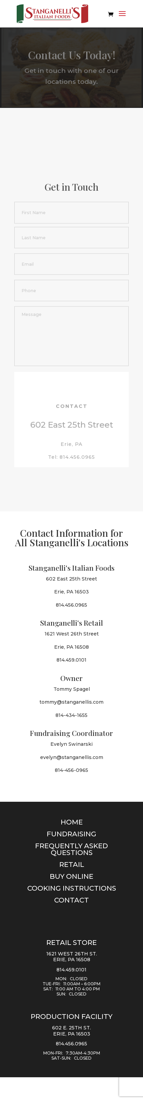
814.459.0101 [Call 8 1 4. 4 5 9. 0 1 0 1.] (71, 970)
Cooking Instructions (71, 888)
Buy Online (71, 876)
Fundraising (71, 834)
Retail (71, 864)
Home (72, 822)
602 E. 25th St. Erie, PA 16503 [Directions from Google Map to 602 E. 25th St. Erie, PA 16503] (71, 1031)
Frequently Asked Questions (71, 849)
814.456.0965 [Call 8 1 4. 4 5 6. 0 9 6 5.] (71, 1044)
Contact (71, 900)
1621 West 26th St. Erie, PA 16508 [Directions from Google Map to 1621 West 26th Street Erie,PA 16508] (71, 957)
